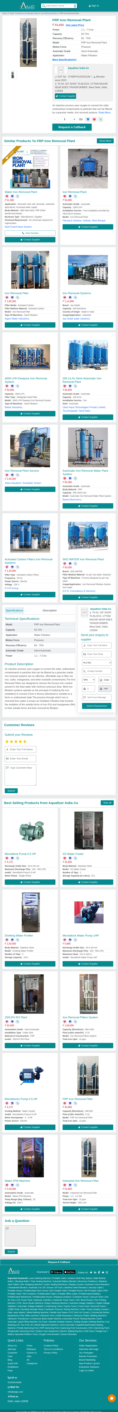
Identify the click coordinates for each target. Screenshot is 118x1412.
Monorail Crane (98, 1303)
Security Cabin (95, 1285)
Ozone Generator (69, 1331)
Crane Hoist (83, 1303)
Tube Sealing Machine (41, 1278)
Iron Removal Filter (17, 290)
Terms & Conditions (53, 1346)
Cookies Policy (51, 1343)
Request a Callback (72, 124)
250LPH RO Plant (16, 1014)
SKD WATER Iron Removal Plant (83, 556)
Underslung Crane (53, 1303)
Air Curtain (84, 1310)
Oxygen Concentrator (49, 1331)
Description (50, 607)
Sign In (94, 4)
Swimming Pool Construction (74, 1325)
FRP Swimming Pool (49, 1325)
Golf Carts (89, 1328)
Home (4, 11)
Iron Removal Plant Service (22, 468)
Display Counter (76, 1282)
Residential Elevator (18, 1285)
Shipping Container (62, 1294)
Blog (10, 1357)
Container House (81, 1294)
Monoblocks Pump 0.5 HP (21, 1096)
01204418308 (14, 1379)
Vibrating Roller (22, 1278)
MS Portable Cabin (93, 1288)
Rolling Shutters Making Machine (89, 1319)
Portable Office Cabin (67, 1291)
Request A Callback (59, 1259)
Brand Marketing (87, 1357)
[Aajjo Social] (91, 1269)
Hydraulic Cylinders (43, 1297)
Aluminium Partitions (87, 1278)
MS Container (29, 1291)
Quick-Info (13, 1360)
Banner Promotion (88, 1353)
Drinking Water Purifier (19, 933)
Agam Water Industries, (17, 316)
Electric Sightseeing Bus (71, 1328)
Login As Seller (86, 1368)
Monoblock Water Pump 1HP (81, 933)
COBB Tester (14, 1306)
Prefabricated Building (89, 1291)
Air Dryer (43, 1319)
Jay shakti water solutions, (76, 316)
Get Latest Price (75, 22)
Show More (105, 138)
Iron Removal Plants (49, 11)
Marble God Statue (59, 1310)
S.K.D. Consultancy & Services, (79, 588)
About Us (12, 1343)
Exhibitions (13, 1364)
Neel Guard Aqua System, (18, 224)
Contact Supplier (65, 93)
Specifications (14, 607)
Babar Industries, (14, 404)
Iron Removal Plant (75, 189)
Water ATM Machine (17, 1178)
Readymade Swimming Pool (21, 1328)
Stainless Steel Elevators (75, 1285)
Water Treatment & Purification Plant (24, 11)
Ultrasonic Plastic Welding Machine (89, 1313)
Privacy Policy (51, 1350)
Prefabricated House (42, 1294)
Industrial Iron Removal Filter (81, 1178)
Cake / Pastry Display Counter (94, 1306)
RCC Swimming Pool (98, 1325)
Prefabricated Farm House (36, 1288)
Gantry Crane (70, 1303)
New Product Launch (89, 1360)
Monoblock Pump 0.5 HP (20, 851)
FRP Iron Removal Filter (78, 1096)
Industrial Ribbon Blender (64, 1278)
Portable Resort (75, 1288)
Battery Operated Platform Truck (23, 1331)
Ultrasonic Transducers (18, 1316)
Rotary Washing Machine (56, 1300)
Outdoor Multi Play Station (80, 1275)
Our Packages (86, 1350)
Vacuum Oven (96, 1294)
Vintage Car (100, 1328)
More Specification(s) (64, 57)
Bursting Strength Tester (32, 1306)
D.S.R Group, (12, 585)
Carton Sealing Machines (55, 1282)
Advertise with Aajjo (88, 1346)
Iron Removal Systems (77, 290)
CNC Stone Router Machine (30, 1300)
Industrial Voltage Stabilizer (82, 1300)
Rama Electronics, (72, 497)
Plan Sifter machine (29, 1313)
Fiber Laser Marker (16, 1310)
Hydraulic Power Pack (64, 1297)
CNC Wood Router (84, 1297)
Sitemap (12, 1346)
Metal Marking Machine (37, 1310)
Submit (10, 788)
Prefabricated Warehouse (19, 1294)
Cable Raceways (64, 1313)
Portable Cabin (59, 1275)
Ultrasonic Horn (47, 1313)
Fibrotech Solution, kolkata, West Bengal (84, 218)
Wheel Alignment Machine (46, 1322)
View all (107, 800)
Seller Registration (88, 1343)
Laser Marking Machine (40, 1275)
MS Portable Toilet (58, 1288)
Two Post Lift (27, 1322)
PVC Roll (73, 1310)
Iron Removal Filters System (80, 1014)
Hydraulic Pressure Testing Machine (62, 1306)
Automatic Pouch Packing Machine (79, 1316)
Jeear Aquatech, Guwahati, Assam (23, 480)
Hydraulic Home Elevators (97, 1282)
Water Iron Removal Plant (21, 189)
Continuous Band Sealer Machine (46, 1316)
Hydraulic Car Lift (37, 1285)
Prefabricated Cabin (47, 1291)
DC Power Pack (25, 1297)
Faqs (10, 1368)
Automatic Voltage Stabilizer (31, 1303)
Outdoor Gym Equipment (47, 1328)
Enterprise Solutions (89, 1364)
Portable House (15, 1288)
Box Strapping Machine (31, 1282)
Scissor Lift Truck (55, 1285)
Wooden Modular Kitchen (60, 1319)
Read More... (105, 110)
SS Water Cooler (73, 851)
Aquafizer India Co (78, 65)
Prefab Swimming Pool (27, 1325)
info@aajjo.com (15, 1389)
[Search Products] (42, 4)
